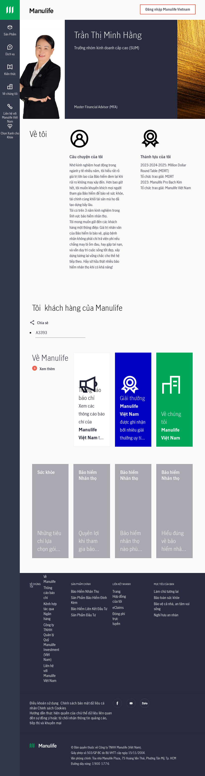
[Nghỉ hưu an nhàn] (166, 615)
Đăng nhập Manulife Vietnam (167, 9)
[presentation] (10, 30)
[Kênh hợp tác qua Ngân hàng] (50, 611)
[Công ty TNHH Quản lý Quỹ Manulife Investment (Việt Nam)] (51, 642)
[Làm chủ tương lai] (166, 591)
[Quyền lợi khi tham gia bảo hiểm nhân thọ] (91, 511)
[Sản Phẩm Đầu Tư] (83, 615)
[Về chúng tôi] (174, 399)
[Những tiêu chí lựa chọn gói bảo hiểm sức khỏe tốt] (50, 511)
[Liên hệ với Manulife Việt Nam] (50, 673)
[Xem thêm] (43, 369)
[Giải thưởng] (133, 399)
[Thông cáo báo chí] (91, 399)
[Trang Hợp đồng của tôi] (119, 596)
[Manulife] (71, 10)
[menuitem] (10, 30)
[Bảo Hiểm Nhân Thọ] (85, 591)
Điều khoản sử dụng (44, 703)
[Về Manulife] (50, 579)
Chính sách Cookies (52, 708)
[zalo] (145, 706)
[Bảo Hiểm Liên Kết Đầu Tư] (89, 608)
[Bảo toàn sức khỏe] (167, 597)
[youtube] (131, 706)
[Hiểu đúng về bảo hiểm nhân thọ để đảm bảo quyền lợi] (174, 511)
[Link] (10, 10)
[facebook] (117, 706)
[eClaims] (118, 607)
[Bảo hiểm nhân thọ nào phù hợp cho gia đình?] (133, 511)
